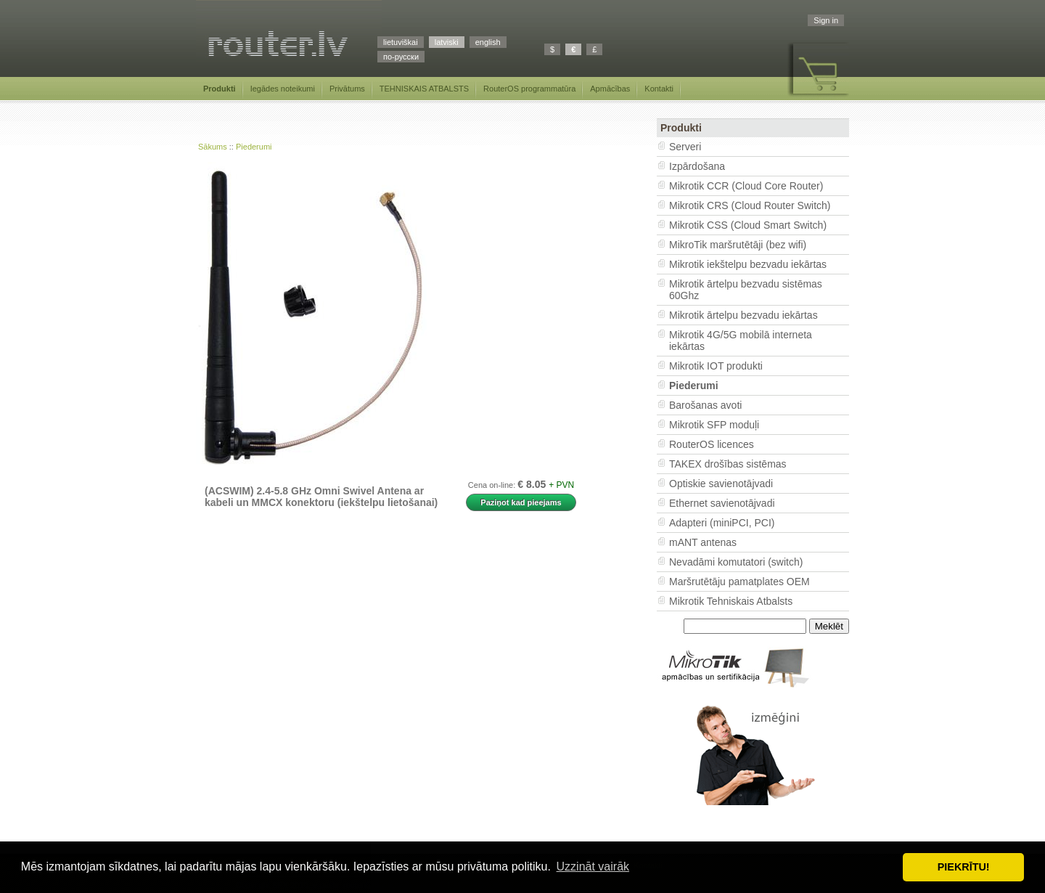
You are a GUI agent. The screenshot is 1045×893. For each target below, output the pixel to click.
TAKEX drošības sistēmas (728, 464)
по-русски (401, 56)
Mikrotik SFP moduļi (714, 425)
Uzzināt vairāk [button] (593, 866)
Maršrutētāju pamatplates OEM (739, 581)
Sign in (826, 20)
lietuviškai (400, 42)
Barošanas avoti (705, 405)
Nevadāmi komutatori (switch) (736, 562)
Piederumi (254, 146)
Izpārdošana (697, 166)
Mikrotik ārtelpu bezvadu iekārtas (743, 315)
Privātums (347, 88)
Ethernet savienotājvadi (722, 503)
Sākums (212, 146)
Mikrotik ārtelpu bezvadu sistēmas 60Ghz (745, 289)
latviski (447, 42)
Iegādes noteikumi (282, 88)
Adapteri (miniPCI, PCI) (721, 523)
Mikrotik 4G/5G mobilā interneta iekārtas (740, 340)
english (488, 42)
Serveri (685, 146)
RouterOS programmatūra (529, 88)
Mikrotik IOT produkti (716, 366)
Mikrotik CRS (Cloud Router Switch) (750, 205)
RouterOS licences (711, 444)
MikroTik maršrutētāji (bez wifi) (737, 244)
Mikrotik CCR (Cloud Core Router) (746, 186)
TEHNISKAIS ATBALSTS (424, 88)
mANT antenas (703, 542)
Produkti (219, 88)
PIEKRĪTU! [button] (964, 867)
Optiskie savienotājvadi (721, 483)
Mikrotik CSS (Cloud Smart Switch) (748, 225)
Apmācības (610, 88)
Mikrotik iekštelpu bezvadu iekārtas (748, 264)
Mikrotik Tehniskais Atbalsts (730, 601)
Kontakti (658, 88)
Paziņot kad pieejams (520, 502)
